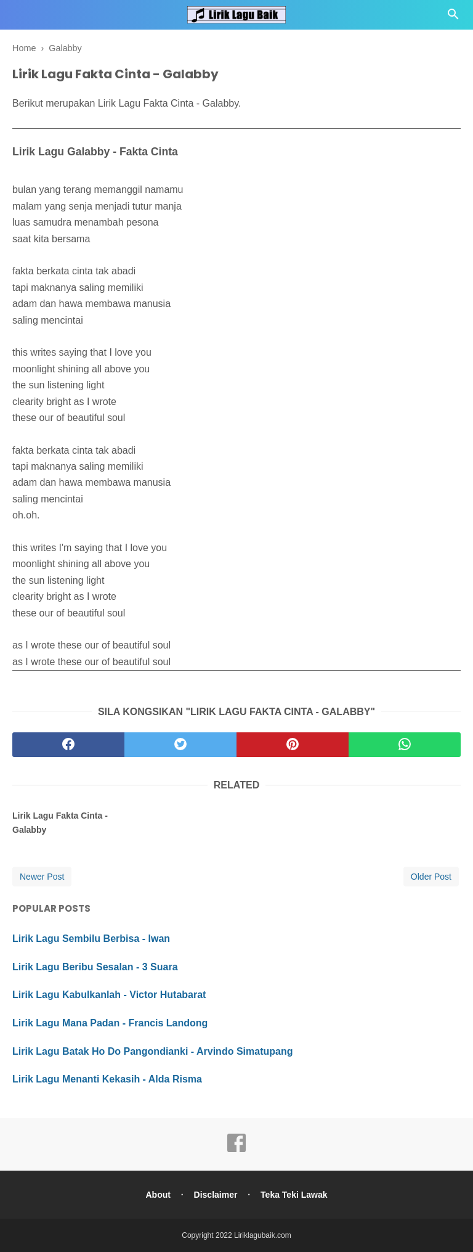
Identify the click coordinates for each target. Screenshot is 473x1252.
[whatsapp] (405, 744)
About (157, 1195)
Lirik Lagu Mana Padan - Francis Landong (110, 1023)
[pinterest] (292, 744)
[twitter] (180, 744)
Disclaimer (216, 1195)
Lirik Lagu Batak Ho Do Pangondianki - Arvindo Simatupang (152, 1051)
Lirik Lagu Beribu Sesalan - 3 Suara (95, 967)
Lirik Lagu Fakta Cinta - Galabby (60, 822)
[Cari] (453, 17)
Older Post (431, 877)
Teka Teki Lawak (294, 1195)
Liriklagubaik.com (262, 1235)
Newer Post (42, 877)
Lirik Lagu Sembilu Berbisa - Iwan (91, 938)
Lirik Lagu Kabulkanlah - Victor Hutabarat (109, 994)
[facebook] (68, 744)
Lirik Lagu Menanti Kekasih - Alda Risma (107, 1079)
